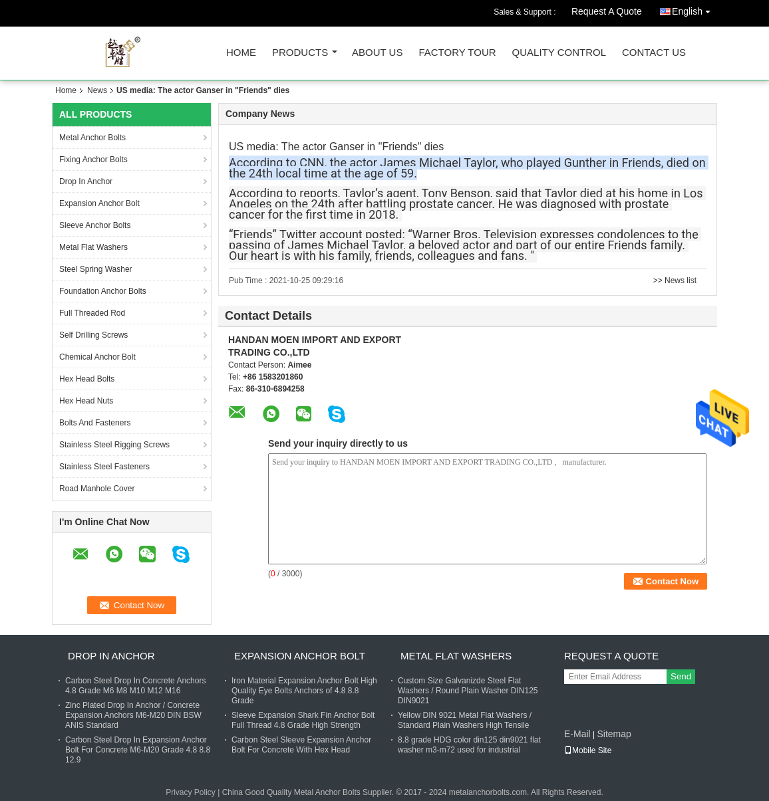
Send (681, 676)
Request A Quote (606, 11)
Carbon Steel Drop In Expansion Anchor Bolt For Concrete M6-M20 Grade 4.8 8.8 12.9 (137, 749)
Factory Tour (457, 53)
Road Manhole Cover (96, 488)
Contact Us (654, 53)
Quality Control (559, 53)
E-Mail (577, 734)
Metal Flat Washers (93, 247)
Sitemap (614, 734)
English (694, 9)
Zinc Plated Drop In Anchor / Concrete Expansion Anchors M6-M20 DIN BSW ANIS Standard (133, 715)
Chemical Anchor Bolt (97, 357)
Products (300, 53)
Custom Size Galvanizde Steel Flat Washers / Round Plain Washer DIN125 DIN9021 (468, 690)
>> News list (674, 280)
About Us (377, 53)
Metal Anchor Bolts (92, 137)
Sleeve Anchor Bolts (94, 225)
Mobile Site (587, 750)
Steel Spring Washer (95, 269)
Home (241, 53)
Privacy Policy (191, 792)
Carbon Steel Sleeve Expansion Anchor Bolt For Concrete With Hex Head (301, 744)
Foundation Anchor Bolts (102, 291)
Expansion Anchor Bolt (99, 203)
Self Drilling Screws (93, 335)
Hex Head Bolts (86, 379)
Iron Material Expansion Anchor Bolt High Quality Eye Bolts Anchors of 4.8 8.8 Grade (304, 690)
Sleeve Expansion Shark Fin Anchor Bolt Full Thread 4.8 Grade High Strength (303, 720)
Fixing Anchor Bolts (93, 159)
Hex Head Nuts (86, 400)
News (97, 90)
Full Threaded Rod (92, 313)
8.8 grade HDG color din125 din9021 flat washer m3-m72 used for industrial (469, 744)
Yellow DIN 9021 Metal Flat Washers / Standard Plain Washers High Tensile (465, 720)
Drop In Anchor (85, 181)
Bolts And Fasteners (94, 422)
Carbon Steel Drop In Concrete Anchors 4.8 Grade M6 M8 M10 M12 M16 (135, 685)
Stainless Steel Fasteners (104, 466)
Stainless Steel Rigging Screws (114, 444)
